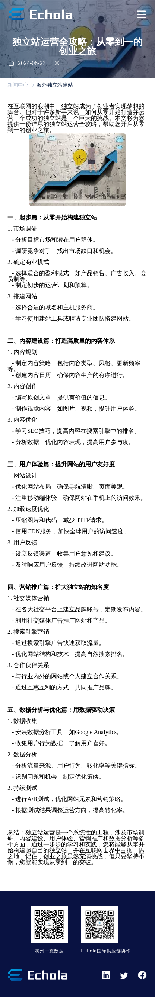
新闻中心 (17, 85)
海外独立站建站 (55, 85)
